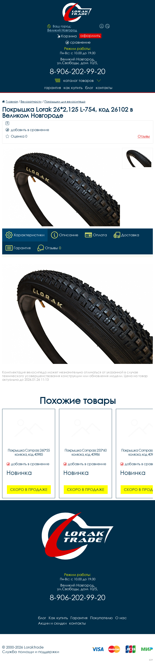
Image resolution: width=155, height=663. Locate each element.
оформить (90, 35)
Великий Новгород (62, 30)
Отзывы (144, 136)
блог (89, 87)
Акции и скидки (52, 623)
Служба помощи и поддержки (30, 651)
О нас (121, 617)
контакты (104, 87)
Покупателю (101, 617)
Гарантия (52, 87)
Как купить (73, 87)
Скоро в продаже (28, 489)
